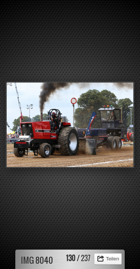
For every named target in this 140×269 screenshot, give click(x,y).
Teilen (112, 259)
